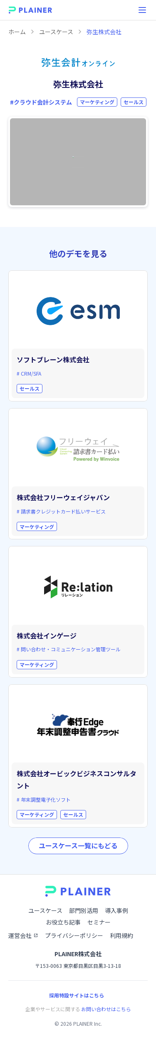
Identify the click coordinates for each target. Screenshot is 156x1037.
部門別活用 (83, 910)
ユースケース (56, 31)
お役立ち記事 (63, 922)
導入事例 (116, 910)
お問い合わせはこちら (106, 1008)
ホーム (17, 31)
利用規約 (121, 935)
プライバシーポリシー (74, 935)
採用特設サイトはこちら (76, 995)
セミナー (99, 922)
